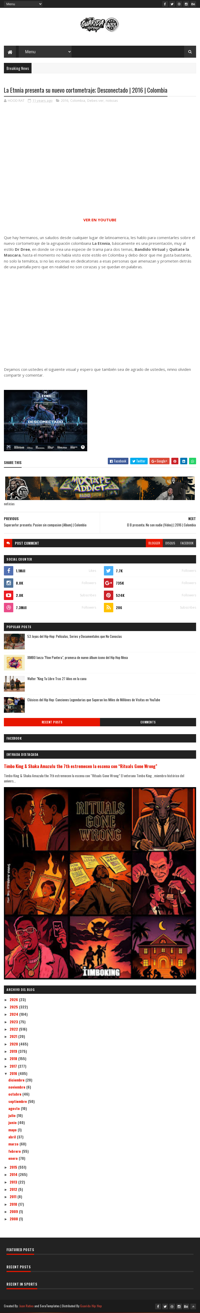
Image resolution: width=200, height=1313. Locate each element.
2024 (14, 1014)
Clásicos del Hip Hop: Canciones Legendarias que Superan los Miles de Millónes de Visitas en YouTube (93, 699)
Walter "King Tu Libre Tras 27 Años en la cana (56, 678)
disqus (170, 543)
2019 (14, 1051)
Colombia (77, 100)
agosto (14, 1108)
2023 (14, 1021)
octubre (15, 1094)
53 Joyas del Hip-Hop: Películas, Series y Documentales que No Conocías (74, 636)
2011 (13, 1196)
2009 (14, 1211)
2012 (14, 1189)
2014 (14, 1174)
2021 (14, 1036)
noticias (112, 100)
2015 (14, 1167)
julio (12, 1115)
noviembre (17, 1087)
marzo (14, 1143)
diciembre (17, 1080)
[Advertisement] (100, 318)
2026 (14, 999)
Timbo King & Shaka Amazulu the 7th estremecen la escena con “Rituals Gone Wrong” (80, 766)
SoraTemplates (50, 1306)
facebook (186, 543)
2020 (14, 1044)
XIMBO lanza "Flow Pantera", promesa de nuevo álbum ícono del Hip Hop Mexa (77, 657)
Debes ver (95, 100)
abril (12, 1136)
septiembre (18, 1101)
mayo (13, 1129)
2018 (14, 1058)
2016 (64, 100)
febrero (15, 1151)
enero (13, 1158)
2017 (14, 1066)
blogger (154, 543)
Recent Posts (52, 722)
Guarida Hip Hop (91, 1306)
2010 (14, 1204)
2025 (14, 1006)
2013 (14, 1182)
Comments (148, 722)
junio (13, 1122)
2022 (14, 1029)
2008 (14, 1218)
